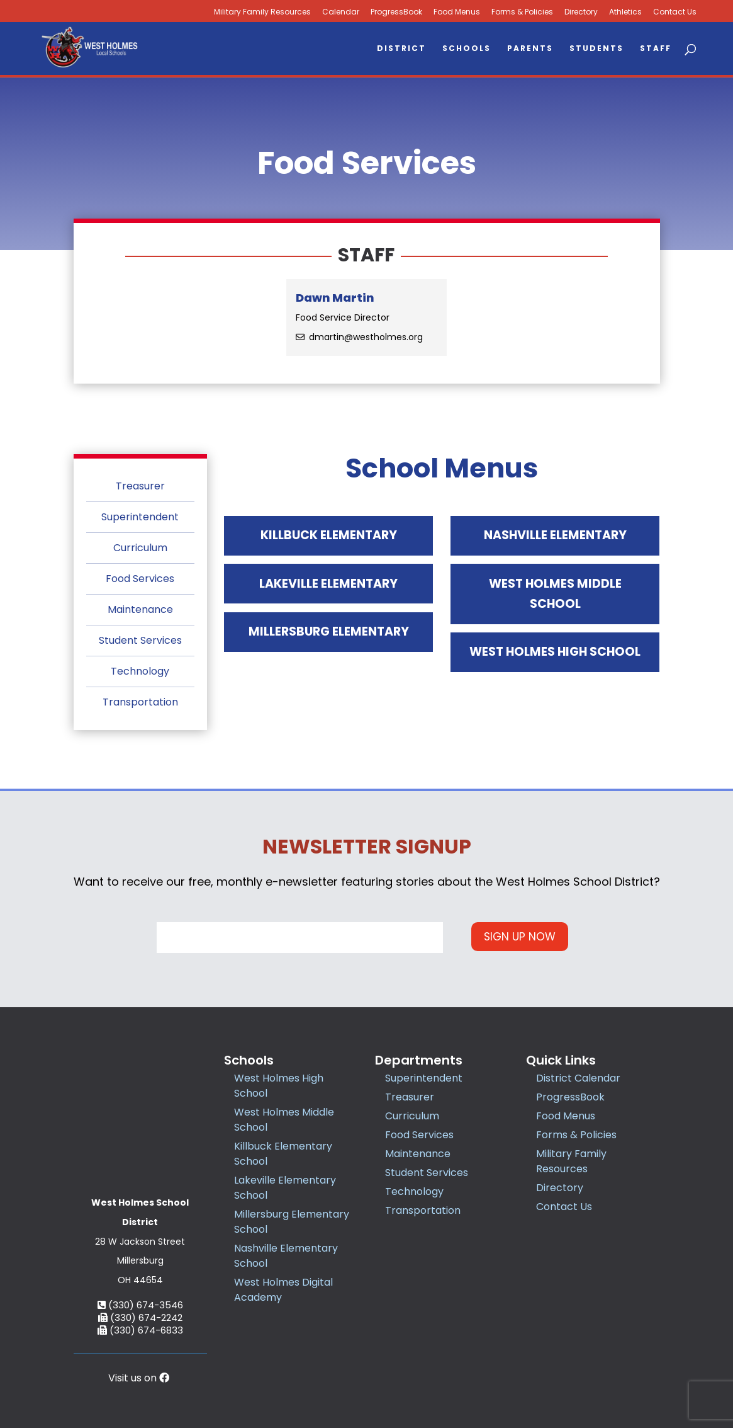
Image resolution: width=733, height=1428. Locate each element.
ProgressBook (396, 12)
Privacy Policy (446, 1374)
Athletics (625, 12)
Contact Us (675, 12)
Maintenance (140, 609)
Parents (530, 49)
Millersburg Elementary (328, 663)
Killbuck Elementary (328, 541)
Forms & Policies (522, 12)
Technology (140, 671)
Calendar (340, 12)
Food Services (140, 578)
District (401, 49)
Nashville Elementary (555, 541)
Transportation (140, 702)
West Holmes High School (555, 698)
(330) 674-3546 (140, 1238)
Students (596, 49)
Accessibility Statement (536, 1374)
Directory (581, 12)
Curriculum (140, 547)
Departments (418, 1060)
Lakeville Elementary (329, 602)
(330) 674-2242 (140, 1251)
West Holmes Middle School (555, 614)
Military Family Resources (262, 12)
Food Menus (457, 12)
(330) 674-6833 (140, 1264)
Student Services (140, 640)
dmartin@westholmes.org (366, 337)
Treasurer (140, 486)
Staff (655, 49)
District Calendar (578, 1078)
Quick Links (561, 1060)
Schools (466, 49)
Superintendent (140, 517)
